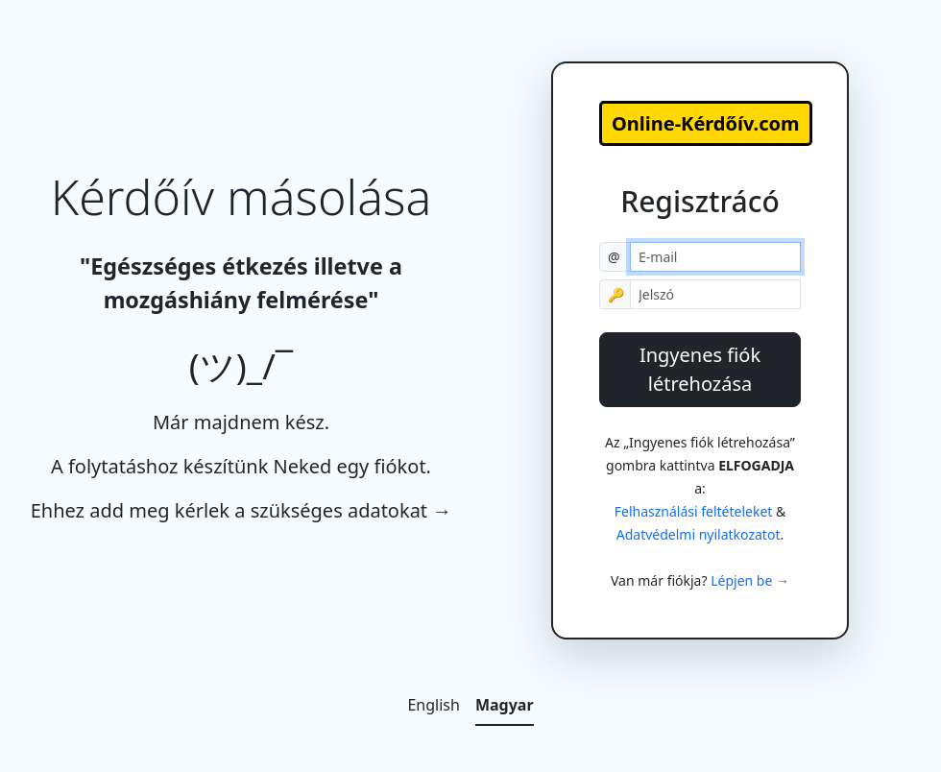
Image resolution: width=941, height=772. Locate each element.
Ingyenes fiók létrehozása (699, 369)
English (433, 704)
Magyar (504, 704)
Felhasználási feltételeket (694, 511)
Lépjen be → (750, 580)
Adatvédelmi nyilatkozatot (698, 534)
